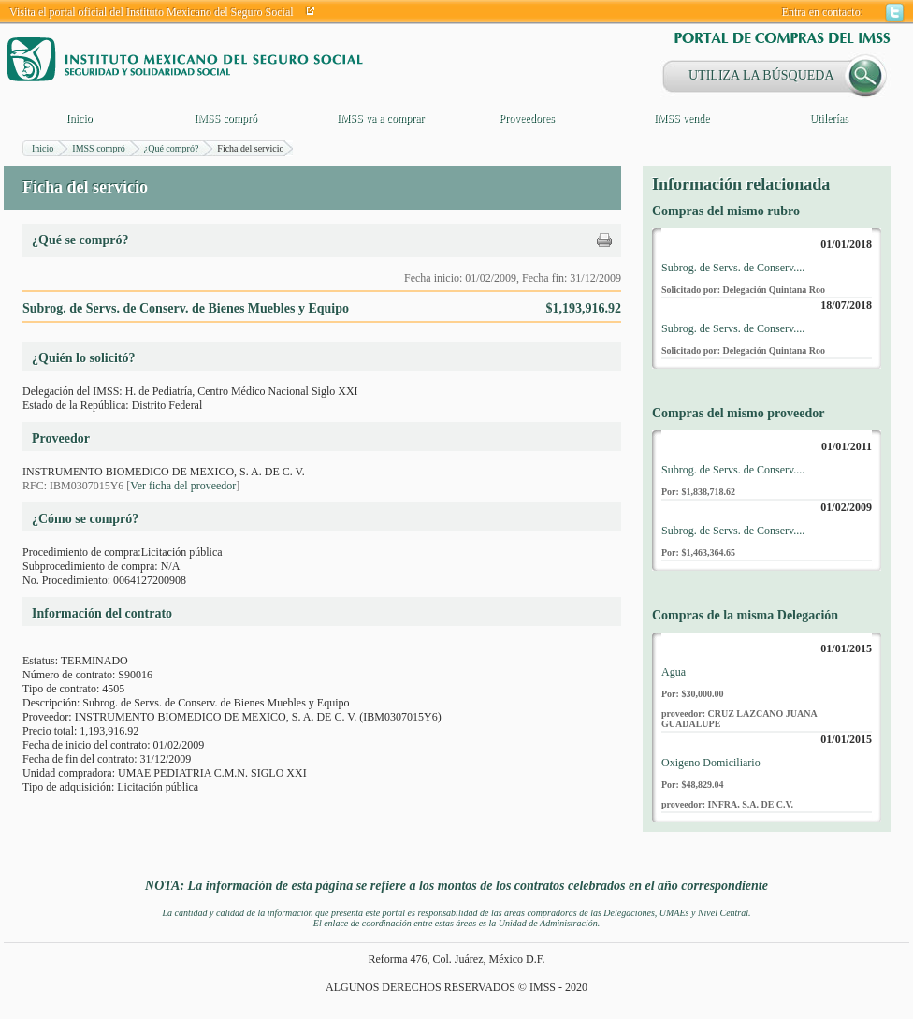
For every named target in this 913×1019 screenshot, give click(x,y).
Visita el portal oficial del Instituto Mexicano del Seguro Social (151, 12)
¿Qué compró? (171, 148)
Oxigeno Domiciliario (711, 762)
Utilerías (828, 117)
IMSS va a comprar (381, 117)
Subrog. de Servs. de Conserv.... (732, 267)
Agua (673, 671)
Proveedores (526, 117)
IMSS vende (682, 117)
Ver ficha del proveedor (183, 485)
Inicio (79, 117)
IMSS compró (225, 117)
